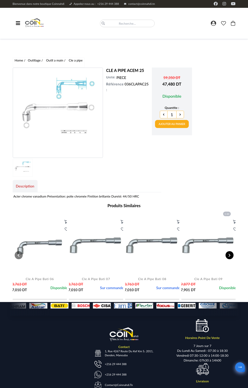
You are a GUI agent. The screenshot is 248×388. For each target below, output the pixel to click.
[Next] (180, 114)
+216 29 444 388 (94, 4)
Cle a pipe (76, 60)
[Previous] (163, 114)
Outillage (34, 60)
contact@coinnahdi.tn (139, 3)
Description (25, 186)
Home (19, 60)
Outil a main (55, 60)
